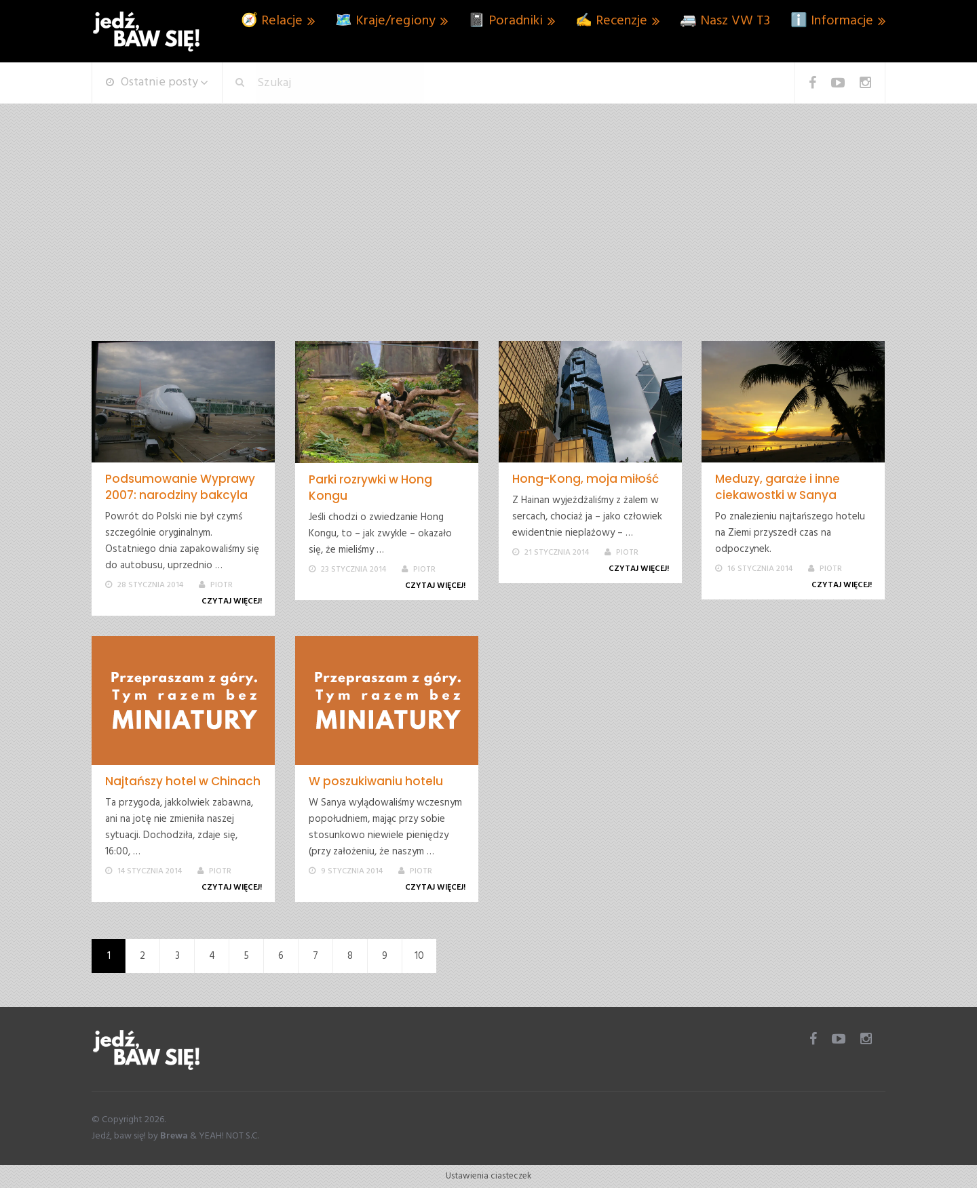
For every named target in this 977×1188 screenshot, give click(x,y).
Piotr (221, 585)
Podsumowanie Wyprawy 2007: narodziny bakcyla (180, 487)
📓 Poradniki (505, 21)
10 (419, 956)
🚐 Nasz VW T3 (725, 21)
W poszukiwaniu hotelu (376, 781)
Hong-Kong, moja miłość (585, 479)
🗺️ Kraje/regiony (385, 21)
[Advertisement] (488, 239)
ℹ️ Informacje (831, 21)
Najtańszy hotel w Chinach (183, 781)
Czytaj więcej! (234, 601)
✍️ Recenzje (611, 21)
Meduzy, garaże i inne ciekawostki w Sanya (777, 487)
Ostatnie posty (152, 82)
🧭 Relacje (272, 21)
